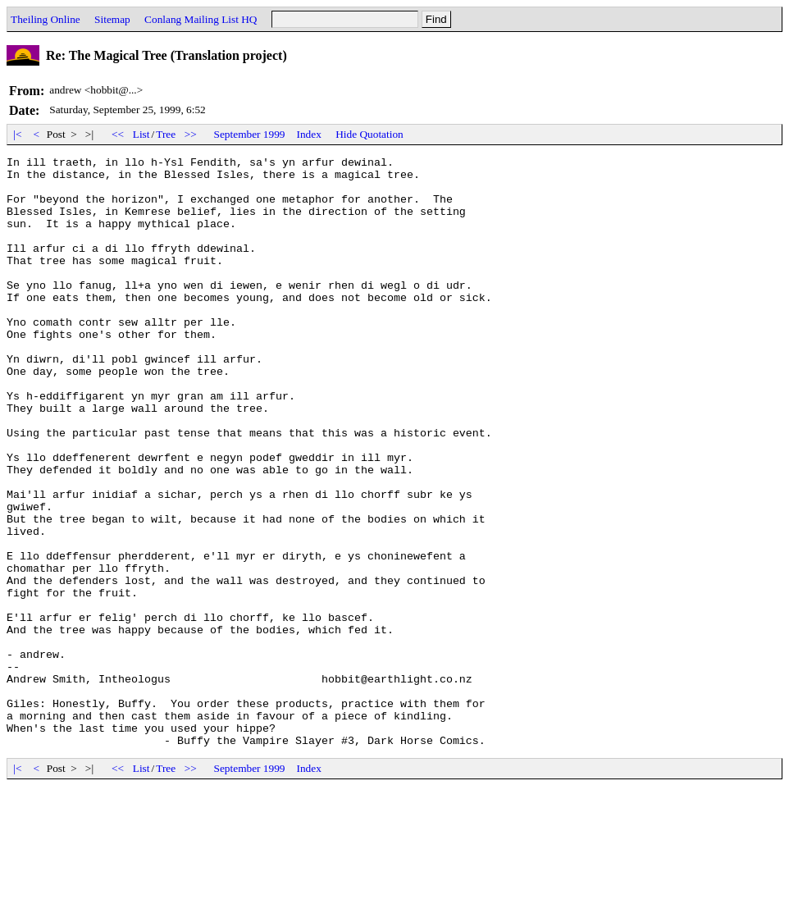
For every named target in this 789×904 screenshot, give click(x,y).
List (141, 134)
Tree (166, 134)
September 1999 (249, 134)
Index (309, 134)
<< (118, 134)
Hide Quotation (369, 134)
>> (191, 134)
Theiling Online (45, 19)
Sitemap (112, 19)
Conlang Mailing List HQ (200, 19)
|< (18, 134)
